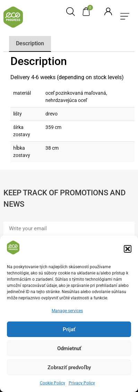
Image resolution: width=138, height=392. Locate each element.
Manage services (67, 311)
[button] (127, 249)
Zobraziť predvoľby (69, 368)
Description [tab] (30, 43)
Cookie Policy (52, 384)
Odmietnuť (69, 349)
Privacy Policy (82, 384)
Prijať (69, 330)
